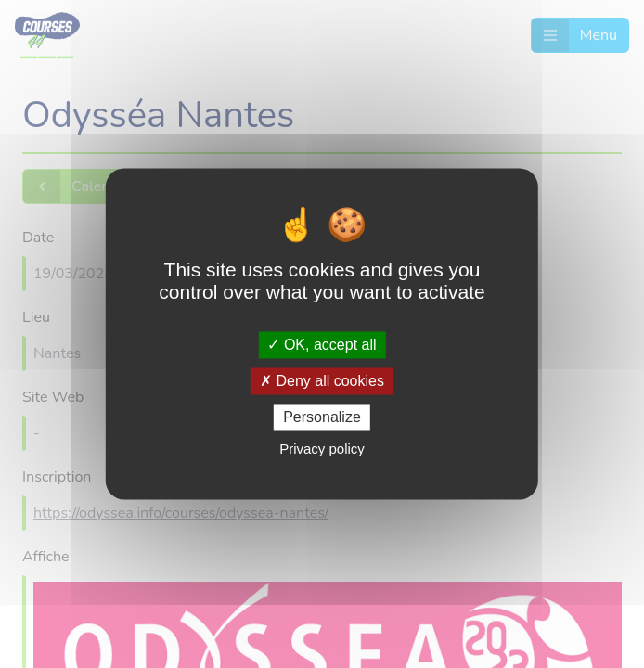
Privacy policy (322, 449)
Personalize (322, 417)
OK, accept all (321, 345)
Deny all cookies (322, 381)
